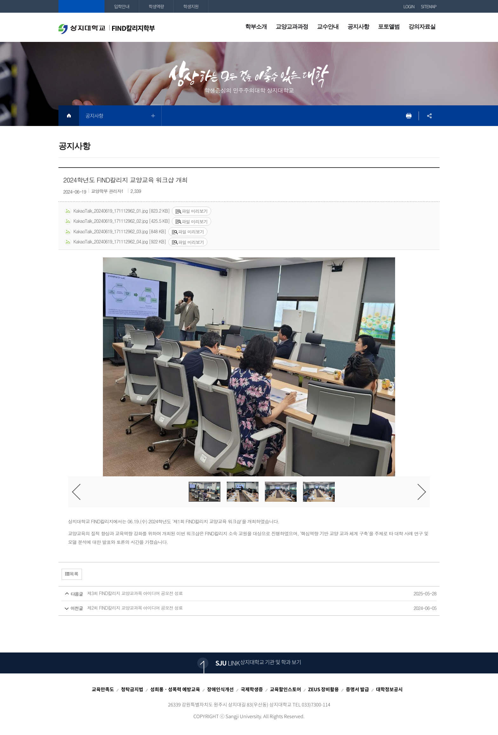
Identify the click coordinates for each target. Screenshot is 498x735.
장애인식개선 (220, 689)
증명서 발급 (357, 689)
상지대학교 (81, 6)
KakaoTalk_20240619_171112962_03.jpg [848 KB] (115, 231)
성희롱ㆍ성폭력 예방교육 (175, 689)
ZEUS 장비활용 (323, 689)
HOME (68, 115)
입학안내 (121, 6)
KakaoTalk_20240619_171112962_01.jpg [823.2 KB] (117, 211)
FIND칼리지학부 (106, 28)
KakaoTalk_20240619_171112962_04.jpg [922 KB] (115, 241)
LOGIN (408, 6)
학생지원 (191, 6)
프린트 (408, 115)
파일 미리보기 (191, 211)
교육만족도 (103, 689)
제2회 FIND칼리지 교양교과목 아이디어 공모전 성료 (237, 608)
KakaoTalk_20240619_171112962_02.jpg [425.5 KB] (117, 221)
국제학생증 (252, 689)
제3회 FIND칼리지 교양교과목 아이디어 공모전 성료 (237, 593)
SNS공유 (429, 115)
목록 (71, 573)
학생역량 (156, 6)
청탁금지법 (132, 689)
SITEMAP (428, 6)
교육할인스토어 (285, 689)
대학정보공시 (389, 689)
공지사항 (94, 115)
